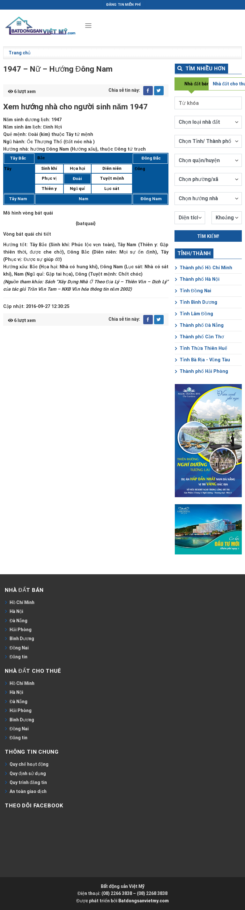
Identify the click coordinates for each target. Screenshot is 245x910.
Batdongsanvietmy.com (143, 900)
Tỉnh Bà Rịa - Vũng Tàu (202, 360)
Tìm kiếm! (208, 236)
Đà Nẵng (18, 620)
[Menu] (88, 25)
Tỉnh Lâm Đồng (194, 314)
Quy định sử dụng (28, 773)
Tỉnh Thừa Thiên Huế (201, 348)
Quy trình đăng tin (28, 782)
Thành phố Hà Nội (197, 279)
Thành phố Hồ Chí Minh (203, 268)
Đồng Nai (19, 647)
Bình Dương (22, 638)
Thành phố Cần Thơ (199, 337)
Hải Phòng (21, 629)
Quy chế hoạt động (29, 764)
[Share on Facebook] (148, 91)
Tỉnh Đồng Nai (193, 291)
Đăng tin (18, 656)
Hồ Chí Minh (22, 602)
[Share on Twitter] (159, 91)
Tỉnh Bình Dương (196, 302)
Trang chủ (20, 52)
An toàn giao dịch (28, 791)
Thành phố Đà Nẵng (199, 325)
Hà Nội (16, 611)
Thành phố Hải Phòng (201, 371)
